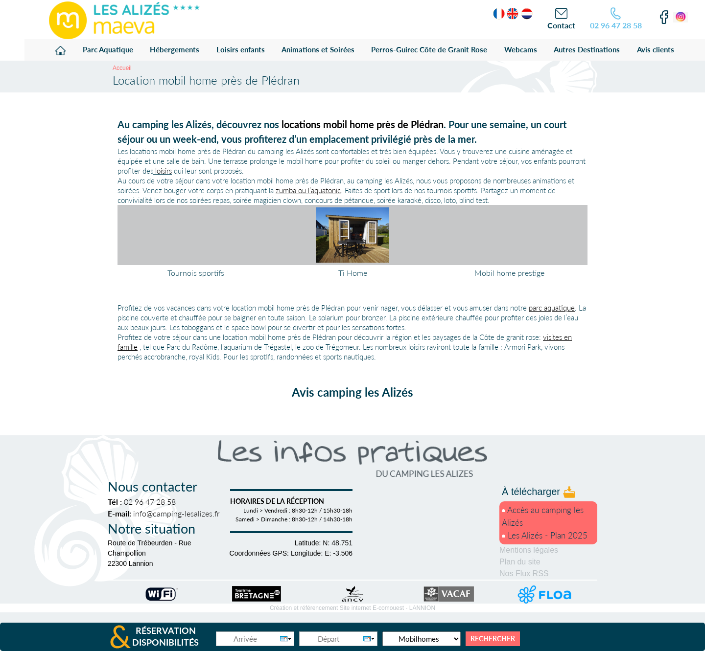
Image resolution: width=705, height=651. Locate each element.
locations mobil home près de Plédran (363, 124)
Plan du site (519, 562)
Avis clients (655, 49)
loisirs (163, 170)
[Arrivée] (255, 638)
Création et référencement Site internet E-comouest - (352, 608)
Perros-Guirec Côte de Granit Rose (429, 49)
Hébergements (174, 49)
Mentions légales (528, 550)
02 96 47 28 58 (616, 25)
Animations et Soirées (318, 49)
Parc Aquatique (108, 49)
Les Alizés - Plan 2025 (545, 535)
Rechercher (492, 638)
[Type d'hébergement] (421, 638)
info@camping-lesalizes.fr (176, 513)
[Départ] (338, 638)
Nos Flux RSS (523, 573)
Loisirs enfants (240, 49)
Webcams (520, 49)
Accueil (122, 68)
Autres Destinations (587, 49)
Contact (561, 25)
